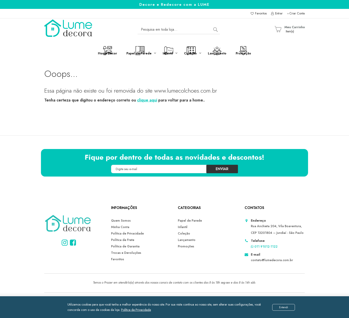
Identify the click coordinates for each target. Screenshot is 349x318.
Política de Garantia (125, 246)
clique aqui (147, 100)
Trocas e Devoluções (126, 252)
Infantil (182, 227)
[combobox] (179, 29)
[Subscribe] (222, 169)
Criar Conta (297, 13)
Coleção (184, 233)
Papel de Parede (190, 220)
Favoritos (260, 13)
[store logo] (68, 29)
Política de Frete (122, 240)
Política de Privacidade (136, 310)
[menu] (174, 56)
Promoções (186, 246)
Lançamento (186, 240)
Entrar (278, 13)
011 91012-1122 (264, 246)
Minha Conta (120, 227)
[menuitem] (86, 54)
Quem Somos (121, 220)
